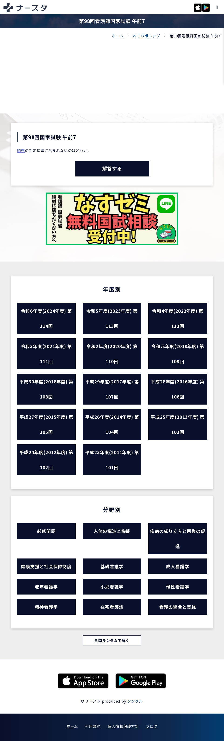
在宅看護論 (111, 607)
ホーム (117, 36)
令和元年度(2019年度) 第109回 (177, 353)
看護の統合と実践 (177, 607)
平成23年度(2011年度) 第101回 (112, 459)
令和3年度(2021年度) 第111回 (46, 353)
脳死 (21, 150)
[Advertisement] (112, 73)
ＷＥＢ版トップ (146, 36)
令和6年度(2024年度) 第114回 (46, 318)
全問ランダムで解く (111, 640)
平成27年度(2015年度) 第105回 (46, 424)
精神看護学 (46, 607)
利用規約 (93, 726)
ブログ (152, 726)
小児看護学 (111, 586)
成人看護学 (177, 566)
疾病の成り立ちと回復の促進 (177, 538)
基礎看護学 (111, 566)
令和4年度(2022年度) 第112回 (177, 318)
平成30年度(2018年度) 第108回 (46, 389)
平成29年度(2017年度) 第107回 (112, 389)
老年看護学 (46, 586)
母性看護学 (177, 586)
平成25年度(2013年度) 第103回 (177, 424)
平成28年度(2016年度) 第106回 (177, 389)
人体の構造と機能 (112, 531)
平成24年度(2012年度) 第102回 (46, 459)
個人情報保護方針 (123, 726)
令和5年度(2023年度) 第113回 (111, 318)
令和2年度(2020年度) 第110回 (111, 353)
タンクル (135, 701)
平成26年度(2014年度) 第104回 (112, 424)
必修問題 (46, 531)
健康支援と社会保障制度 (46, 566)
